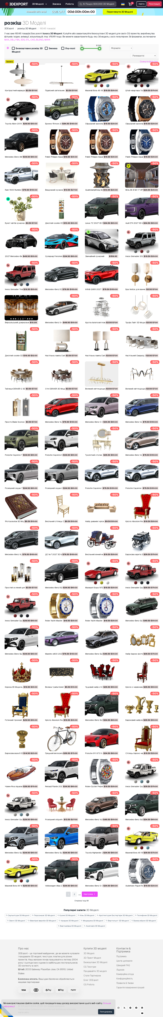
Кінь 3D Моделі (86, 915)
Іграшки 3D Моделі (69, 920)
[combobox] (121, 48)
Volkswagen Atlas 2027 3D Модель (61, 886)
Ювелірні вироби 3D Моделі (42, 920)
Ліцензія (120, 969)
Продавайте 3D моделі (95, 971)
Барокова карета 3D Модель (138, 554)
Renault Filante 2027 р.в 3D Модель (61, 786)
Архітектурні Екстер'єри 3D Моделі (115, 915)
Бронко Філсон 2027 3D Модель (60, 123)
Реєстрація (154, 4)
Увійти (141, 4)
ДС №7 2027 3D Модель (56, 554)
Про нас (23, 948)
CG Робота (89, 984)
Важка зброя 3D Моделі (143, 920)
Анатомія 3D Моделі (94, 926)
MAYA (47, 39)
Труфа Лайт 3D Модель (136, 322)
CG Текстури (90, 966)
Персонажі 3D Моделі (43, 915)
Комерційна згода (125, 974)
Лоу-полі (68, 48)
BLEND (39, 39)
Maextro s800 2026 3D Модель (59, 654)
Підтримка (121, 956)
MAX (6, 39)
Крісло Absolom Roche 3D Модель (141, 521)
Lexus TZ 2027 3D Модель (97, 223)
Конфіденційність (124, 978)
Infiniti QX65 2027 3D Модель (98, 289)
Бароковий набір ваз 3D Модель (140, 720)
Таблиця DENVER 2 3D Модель (19, 389)
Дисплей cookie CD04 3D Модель (20, 355)
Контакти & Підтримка (123, 950)
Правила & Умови (125, 983)
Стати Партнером (92, 975)
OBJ (12, 39)
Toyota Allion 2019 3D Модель (19, 123)
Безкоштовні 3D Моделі (95, 962)
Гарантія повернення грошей (130, 987)
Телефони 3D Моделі (146, 915)
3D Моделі (89, 953)
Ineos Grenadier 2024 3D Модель (140, 256)
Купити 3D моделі (95, 948)
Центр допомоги (124, 960)
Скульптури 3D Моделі (18, 915)
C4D (32, 39)
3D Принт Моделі (92, 957)
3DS (23, 39)
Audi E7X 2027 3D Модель (137, 223)
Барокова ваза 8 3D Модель (18, 753)
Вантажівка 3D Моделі (69, 926)
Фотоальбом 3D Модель (16, 521)
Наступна (90, 894)
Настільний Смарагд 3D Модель (140, 355)
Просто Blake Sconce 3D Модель (20, 422)
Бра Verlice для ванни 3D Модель (140, 289)
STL (28, 39)
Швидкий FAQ (123, 965)
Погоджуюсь (106, 1011)
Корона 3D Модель (14, 687)
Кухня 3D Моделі (66, 915)
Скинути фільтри (149, 61)
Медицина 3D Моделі (92, 920)
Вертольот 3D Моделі (117, 920)
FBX (17, 39)
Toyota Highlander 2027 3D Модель (101, 852)
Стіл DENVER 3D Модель (56, 389)
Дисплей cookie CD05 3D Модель (61, 223)
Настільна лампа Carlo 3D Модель (101, 355)
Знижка (51, 48)
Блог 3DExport (91, 980)
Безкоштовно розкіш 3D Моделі (27, 50)
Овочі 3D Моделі (16, 920)
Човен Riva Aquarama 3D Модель (20, 786)
